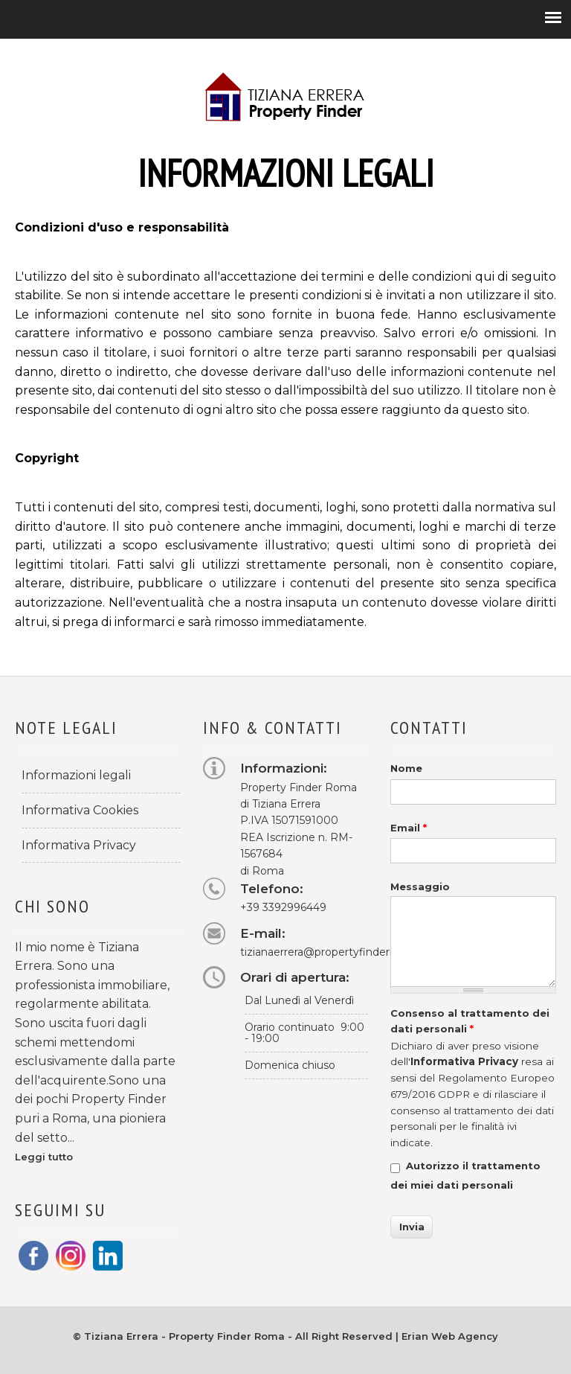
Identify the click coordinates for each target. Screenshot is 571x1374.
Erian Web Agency (449, 1336)
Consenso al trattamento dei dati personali (469, 1021)
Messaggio (420, 886)
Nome (406, 768)
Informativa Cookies (80, 810)
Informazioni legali (76, 775)
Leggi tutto (44, 1157)
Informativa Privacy (79, 845)
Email (408, 828)
